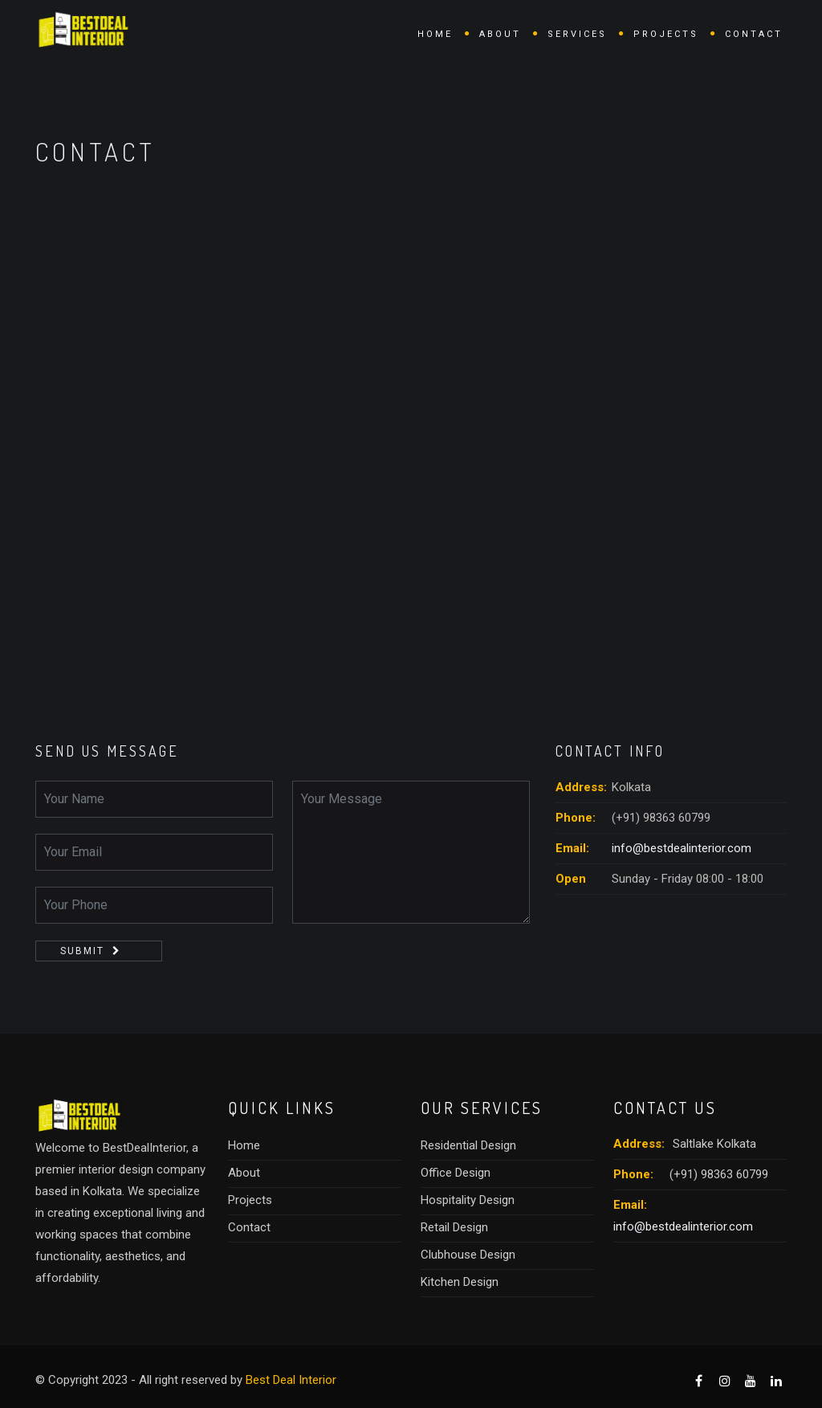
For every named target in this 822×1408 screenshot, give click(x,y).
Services (577, 34)
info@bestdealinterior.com (681, 848)
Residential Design (468, 1145)
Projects (665, 34)
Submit (82, 951)
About (500, 34)
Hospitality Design (468, 1200)
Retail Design (454, 1227)
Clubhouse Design (468, 1254)
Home (435, 34)
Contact (754, 34)
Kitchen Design (459, 1282)
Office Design (455, 1172)
